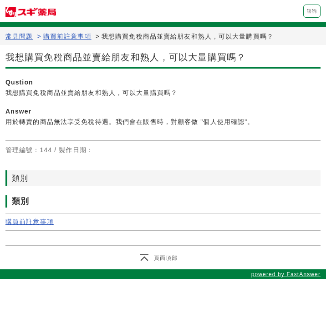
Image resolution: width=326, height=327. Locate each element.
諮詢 (312, 11)
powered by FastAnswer (286, 274)
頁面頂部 (166, 258)
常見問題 (19, 36)
